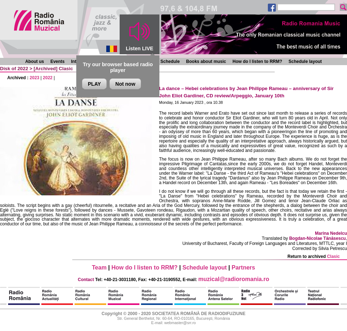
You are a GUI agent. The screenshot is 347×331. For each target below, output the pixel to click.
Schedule (170, 61)
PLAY (94, 84)
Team (99, 267)
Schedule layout (305, 61)
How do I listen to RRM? (257, 61)
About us (34, 61)
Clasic (66, 68)
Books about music (206, 61)
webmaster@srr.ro (180, 323)
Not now (125, 84)
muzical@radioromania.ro (233, 279)
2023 (34, 77)
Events (57, 61)
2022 (48, 77)
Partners (243, 267)
